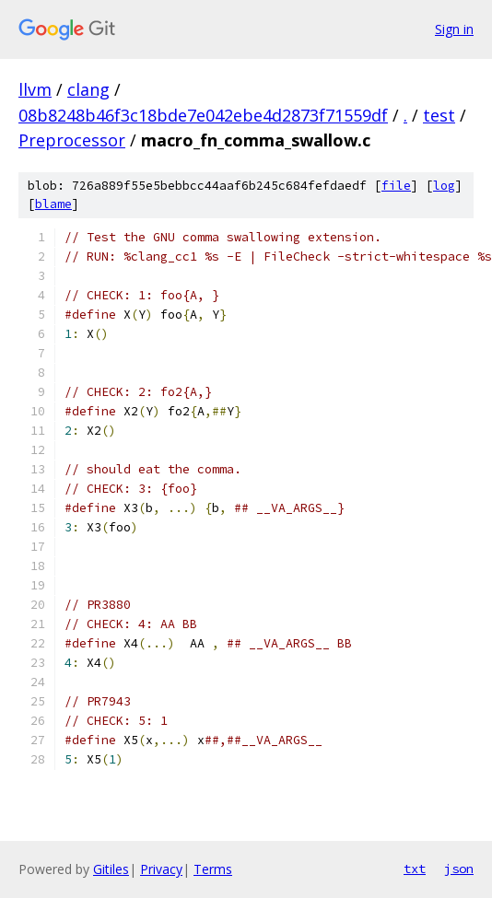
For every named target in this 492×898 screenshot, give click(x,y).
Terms (212, 869)
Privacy (161, 869)
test (439, 115)
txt (415, 868)
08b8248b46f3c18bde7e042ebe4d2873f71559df (203, 115)
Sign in (454, 29)
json (459, 868)
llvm (35, 89)
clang (88, 89)
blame (53, 204)
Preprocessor (71, 140)
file (396, 185)
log (444, 185)
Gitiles (111, 869)
